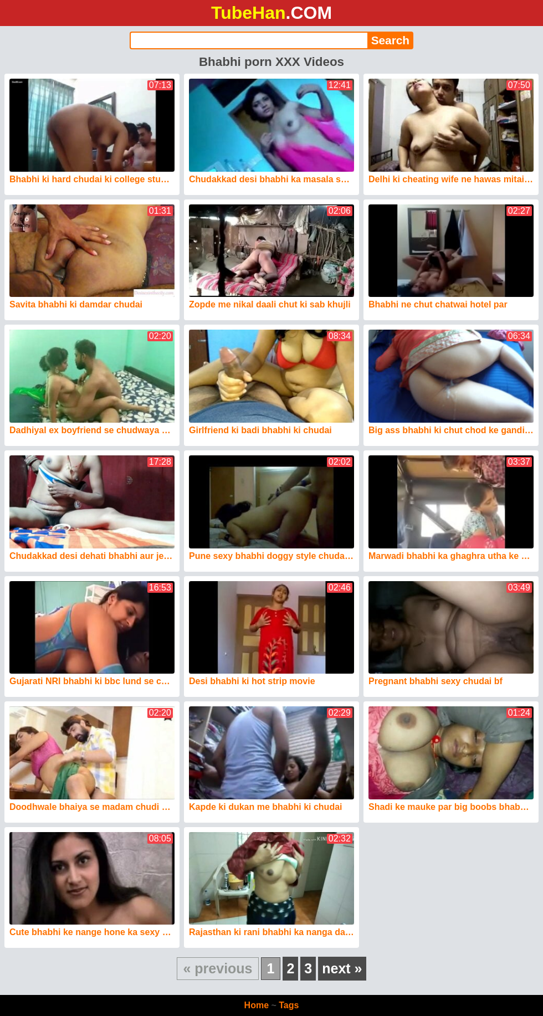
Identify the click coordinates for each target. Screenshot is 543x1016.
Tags (289, 1005)
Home (256, 1005)
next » (342, 968)
